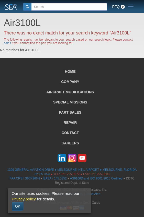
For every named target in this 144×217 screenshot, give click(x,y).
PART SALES (70, 112)
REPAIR (70, 122)
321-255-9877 (70, 174)
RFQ (118, 7)
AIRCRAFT (70, 92)
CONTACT (70, 133)
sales (7, 43)
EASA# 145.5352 (55, 178)
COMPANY (70, 82)
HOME (70, 71)
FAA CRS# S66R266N (24, 178)
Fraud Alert (92, 194)
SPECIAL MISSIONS (70, 102)
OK (17, 206)
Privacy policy (24, 199)
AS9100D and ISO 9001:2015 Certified (96, 178)
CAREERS (70, 143)
